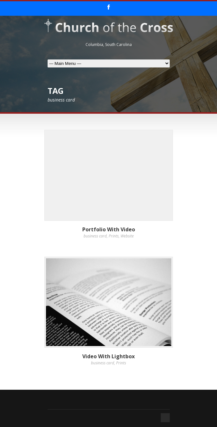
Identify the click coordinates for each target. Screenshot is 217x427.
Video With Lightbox (108, 356)
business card (95, 236)
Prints (114, 236)
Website (127, 236)
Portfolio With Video (108, 229)
